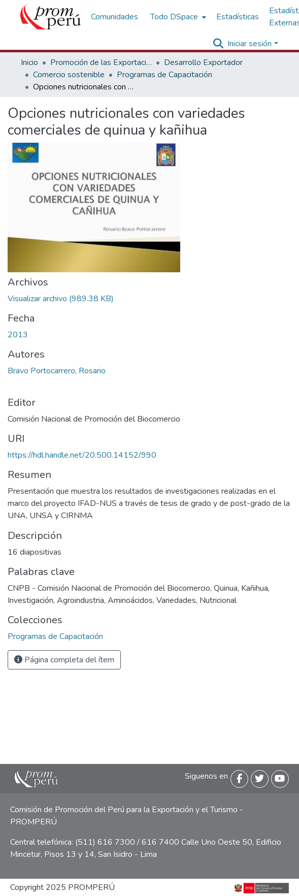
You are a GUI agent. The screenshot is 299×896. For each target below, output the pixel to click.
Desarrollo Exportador (203, 62)
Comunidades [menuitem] (114, 16)
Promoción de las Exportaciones (101, 62)
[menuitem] (177, 17)
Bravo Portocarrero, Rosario (57, 370)
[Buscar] (218, 44)
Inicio (29, 62)
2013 (18, 334)
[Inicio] (50, 16)
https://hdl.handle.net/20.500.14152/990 (82, 455)
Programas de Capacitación (164, 74)
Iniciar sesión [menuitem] (249, 43)
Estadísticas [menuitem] (237, 16)
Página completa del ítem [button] (64, 659)
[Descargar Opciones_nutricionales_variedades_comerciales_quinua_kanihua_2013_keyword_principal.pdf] (61, 298)
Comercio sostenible (69, 74)
